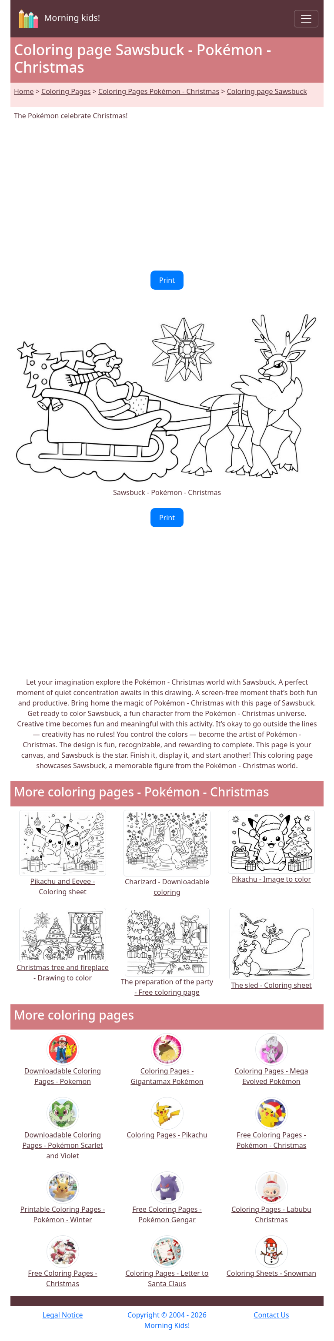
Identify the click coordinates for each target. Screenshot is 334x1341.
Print (167, 280)
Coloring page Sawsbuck (267, 91)
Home (24, 91)
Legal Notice (63, 1315)
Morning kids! (58, 19)
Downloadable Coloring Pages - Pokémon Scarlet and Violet (62, 1134)
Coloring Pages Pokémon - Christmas (158, 91)
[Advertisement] (167, 196)
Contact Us (271, 1315)
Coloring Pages (65, 91)
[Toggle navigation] (306, 18)
